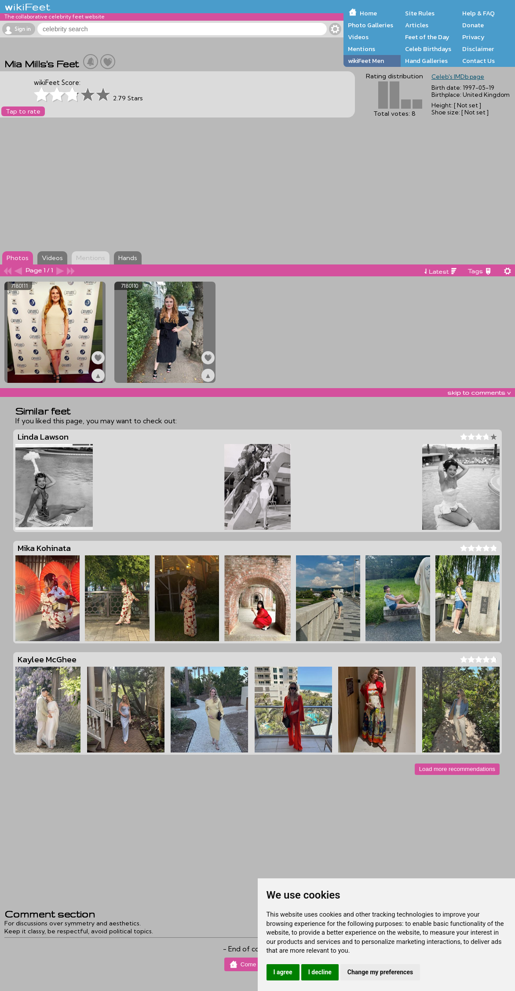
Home (368, 13)
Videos (358, 37)
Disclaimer (478, 49)
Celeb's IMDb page (457, 76)
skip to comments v (479, 392)
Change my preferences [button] (380, 972)
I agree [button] (283, 972)
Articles (416, 25)
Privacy (473, 37)
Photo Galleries (370, 25)
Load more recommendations (457, 769)
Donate (473, 25)
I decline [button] (320, 972)
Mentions (361, 49)
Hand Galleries (426, 61)
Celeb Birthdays (428, 49)
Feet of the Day (427, 37)
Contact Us (478, 61)
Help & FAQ (478, 13)
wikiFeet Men (366, 61)
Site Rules (420, 13)
